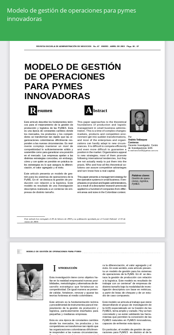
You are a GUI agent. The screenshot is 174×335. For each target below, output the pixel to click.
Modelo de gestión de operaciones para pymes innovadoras (71, 14)
